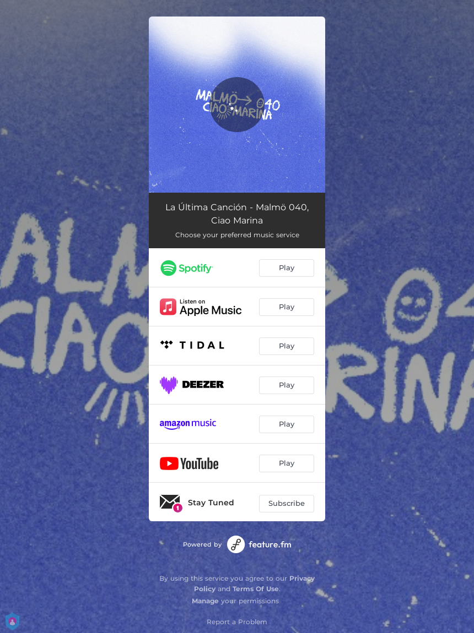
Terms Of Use (256, 589)
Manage (205, 601)
